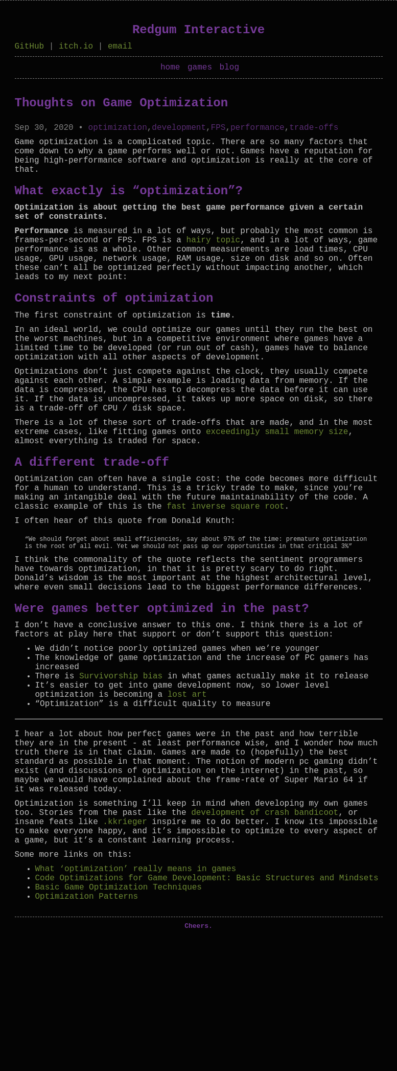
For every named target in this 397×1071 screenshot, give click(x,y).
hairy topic (213, 261)
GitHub (29, 47)
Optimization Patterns (86, 1027)
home (170, 70)
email (120, 47)
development (179, 133)
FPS (218, 133)
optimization (117, 133)
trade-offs (313, 133)
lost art (187, 788)
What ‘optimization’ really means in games (136, 993)
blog (229, 70)
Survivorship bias (120, 766)
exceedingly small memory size (277, 486)
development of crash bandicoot (264, 927)
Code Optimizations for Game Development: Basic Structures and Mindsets (207, 1005)
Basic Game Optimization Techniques (118, 1016)
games (200, 70)
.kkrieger (125, 938)
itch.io (76, 47)
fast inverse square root (225, 571)
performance (257, 133)
